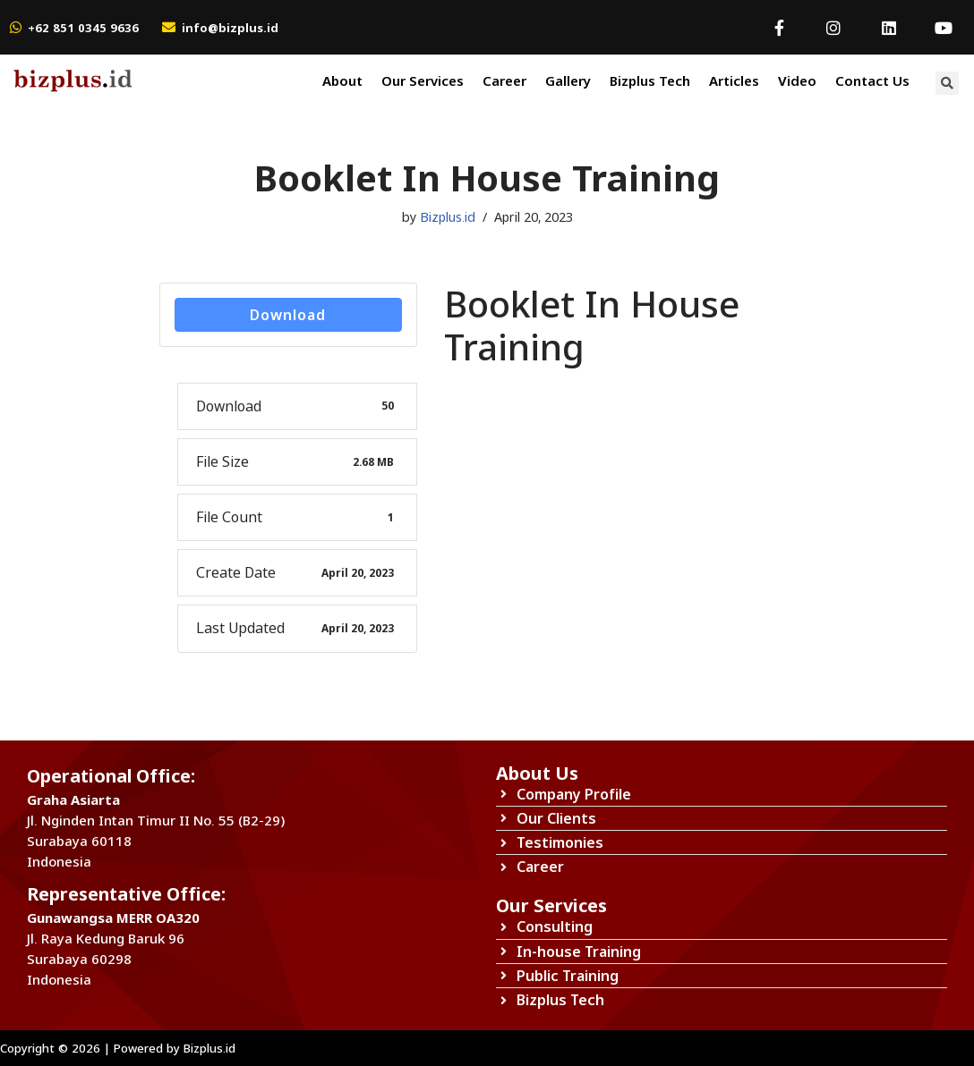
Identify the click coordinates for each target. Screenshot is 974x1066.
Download (288, 315)
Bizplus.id (447, 216)
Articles (734, 80)
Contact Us (872, 80)
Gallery (568, 80)
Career (504, 80)
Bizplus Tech (650, 80)
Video (797, 80)
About (342, 80)
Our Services (422, 80)
